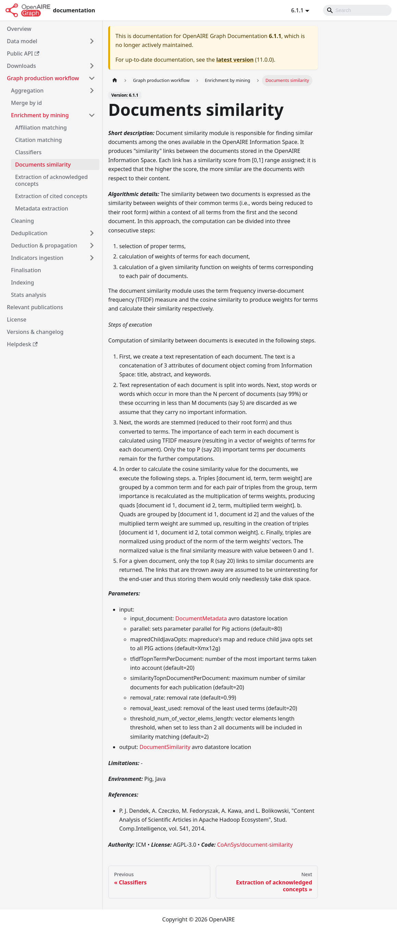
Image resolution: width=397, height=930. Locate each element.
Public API (23, 53)
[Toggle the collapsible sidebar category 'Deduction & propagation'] (91, 245)
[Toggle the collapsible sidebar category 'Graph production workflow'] (91, 78)
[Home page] (114, 80)
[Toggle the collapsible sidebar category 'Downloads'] (91, 65)
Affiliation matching (41, 127)
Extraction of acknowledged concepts (51, 180)
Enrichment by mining (40, 115)
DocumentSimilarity (164, 747)
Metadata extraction (41, 208)
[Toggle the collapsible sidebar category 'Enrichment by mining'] (91, 115)
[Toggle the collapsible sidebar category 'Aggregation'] (91, 90)
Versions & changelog (35, 332)
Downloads (21, 66)
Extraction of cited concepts (51, 196)
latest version (234, 59)
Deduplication (29, 233)
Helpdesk (22, 344)
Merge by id (26, 103)
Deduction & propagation (44, 245)
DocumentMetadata (201, 618)
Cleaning (22, 221)
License (16, 319)
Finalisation (26, 270)
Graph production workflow (43, 78)
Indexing (22, 282)
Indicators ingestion (37, 258)
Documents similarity (43, 164)
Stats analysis (28, 295)
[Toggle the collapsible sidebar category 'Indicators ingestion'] (91, 257)
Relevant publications (35, 307)
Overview (19, 29)
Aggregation (27, 90)
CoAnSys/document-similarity (255, 844)
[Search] (357, 10)
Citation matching (38, 140)
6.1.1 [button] (297, 10)
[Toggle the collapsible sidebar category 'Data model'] (91, 41)
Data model (22, 41)
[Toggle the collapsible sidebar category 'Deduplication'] (91, 233)
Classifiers (28, 152)
